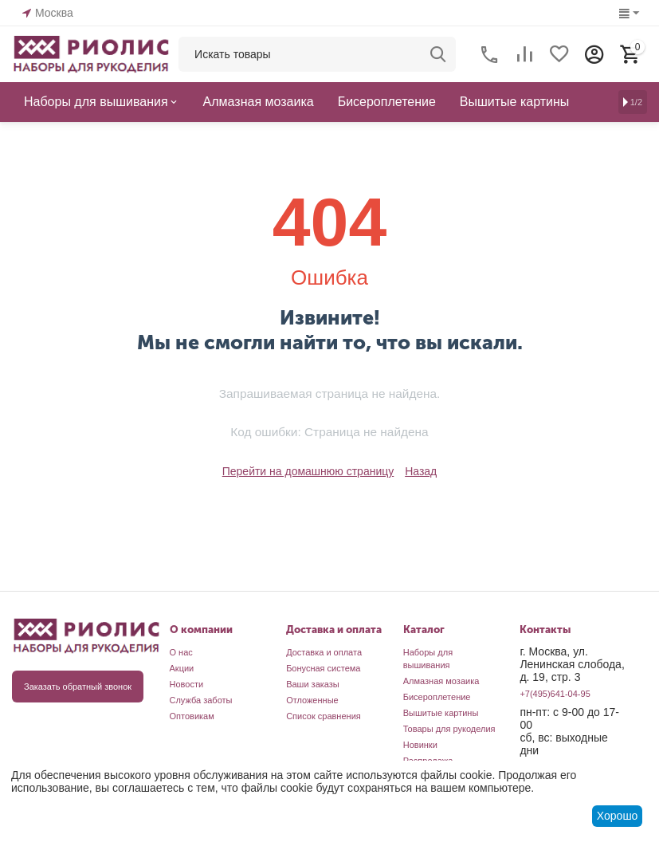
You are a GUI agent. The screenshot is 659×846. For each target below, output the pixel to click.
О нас (181, 652)
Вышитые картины (441, 713)
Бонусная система (323, 668)
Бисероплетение (437, 697)
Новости (187, 684)
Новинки (420, 745)
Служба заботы (201, 700)
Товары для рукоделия (449, 729)
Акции (182, 668)
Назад (421, 471)
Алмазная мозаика (441, 681)
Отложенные (312, 700)
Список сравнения (323, 716)
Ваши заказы (312, 684)
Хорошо (617, 815)
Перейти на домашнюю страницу (308, 471)
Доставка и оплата (324, 652)
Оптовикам (192, 716)
